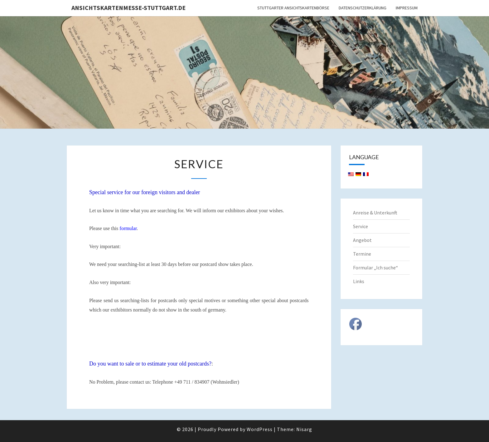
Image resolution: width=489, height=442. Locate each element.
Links (358, 281)
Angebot (362, 240)
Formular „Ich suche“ (375, 267)
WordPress (260, 429)
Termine (362, 254)
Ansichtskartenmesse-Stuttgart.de (128, 8)
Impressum (407, 8)
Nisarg (304, 429)
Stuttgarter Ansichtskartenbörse (293, 8)
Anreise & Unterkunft (375, 212)
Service (360, 226)
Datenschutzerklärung (362, 8)
